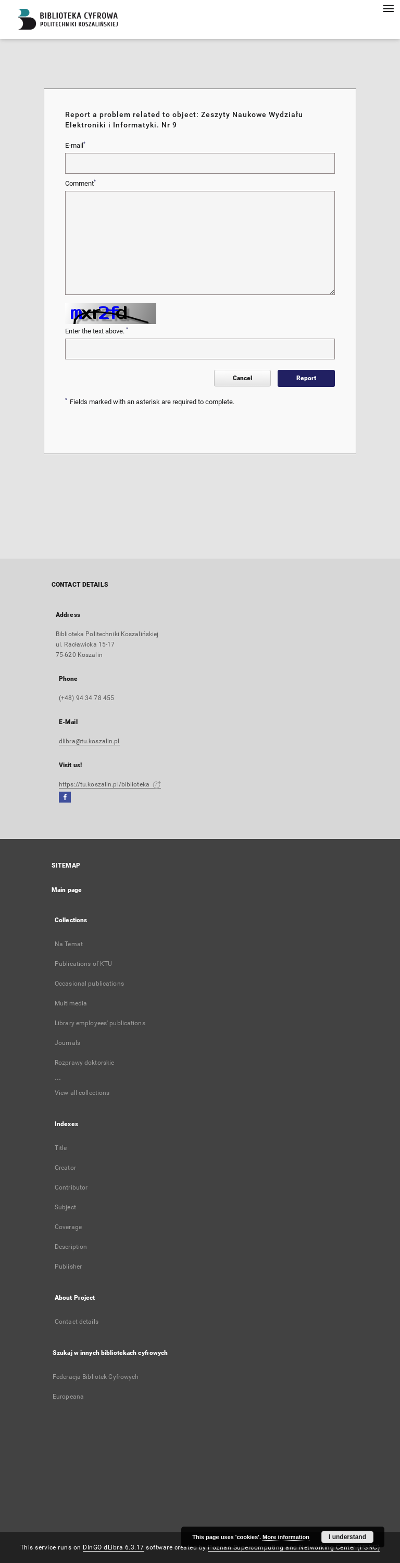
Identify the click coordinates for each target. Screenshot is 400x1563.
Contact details (76, 1321)
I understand (347, 1537)
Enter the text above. (96, 331)
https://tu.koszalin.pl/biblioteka (110, 784)
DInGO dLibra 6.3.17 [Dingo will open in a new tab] (113, 1547)
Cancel (242, 378)
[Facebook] (65, 798)
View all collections (82, 1092)
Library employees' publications (100, 1023)
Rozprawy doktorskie (84, 1062)
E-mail (75, 145)
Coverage (68, 1227)
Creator (65, 1167)
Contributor (71, 1187)
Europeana (68, 1396)
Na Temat (69, 944)
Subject (65, 1207)
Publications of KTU (83, 963)
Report (306, 378)
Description (71, 1246)
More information (285, 1537)
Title (61, 1148)
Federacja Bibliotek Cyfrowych (96, 1376)
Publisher (68, 1266)
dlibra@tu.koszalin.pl (89, 741)
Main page (67, 890)
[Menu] (388, 8)
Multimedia (71, 1003)
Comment (80, 183)
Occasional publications (89, 983)
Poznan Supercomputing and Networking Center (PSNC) (294, 1547)
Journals (67, 1043)
